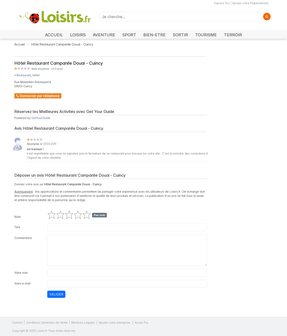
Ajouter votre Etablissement (250, 3)
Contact (17, 322)
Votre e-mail (22, 283)
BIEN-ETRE (154, 34)
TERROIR (233, 34)
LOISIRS (78, 34)
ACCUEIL (54, 34)
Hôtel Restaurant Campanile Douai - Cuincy (62, 44)
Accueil (19, 44)
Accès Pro (141, 322)
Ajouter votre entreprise (115, 322)
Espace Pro (222, 3)
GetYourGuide (40, 118)
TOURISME (206, 34)
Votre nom (21, 272)
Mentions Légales (83, 322)
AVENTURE (104, 34)
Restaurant (24, 75)
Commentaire (23, 238)
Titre (17, 227)
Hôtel (35, 75)
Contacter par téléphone (37, 96)
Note (17, 216)
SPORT (129, 34)
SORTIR (180, 34)
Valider (56, 294)
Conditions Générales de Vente (47, 322)
